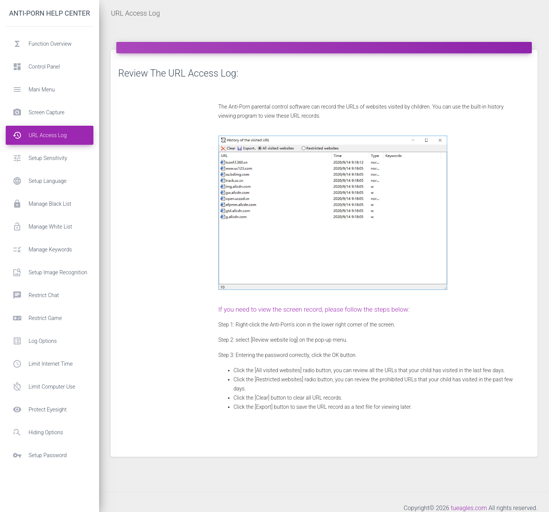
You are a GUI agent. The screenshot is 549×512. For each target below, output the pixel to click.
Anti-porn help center (49, 13)
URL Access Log (135, 13)
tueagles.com (469, 508)
